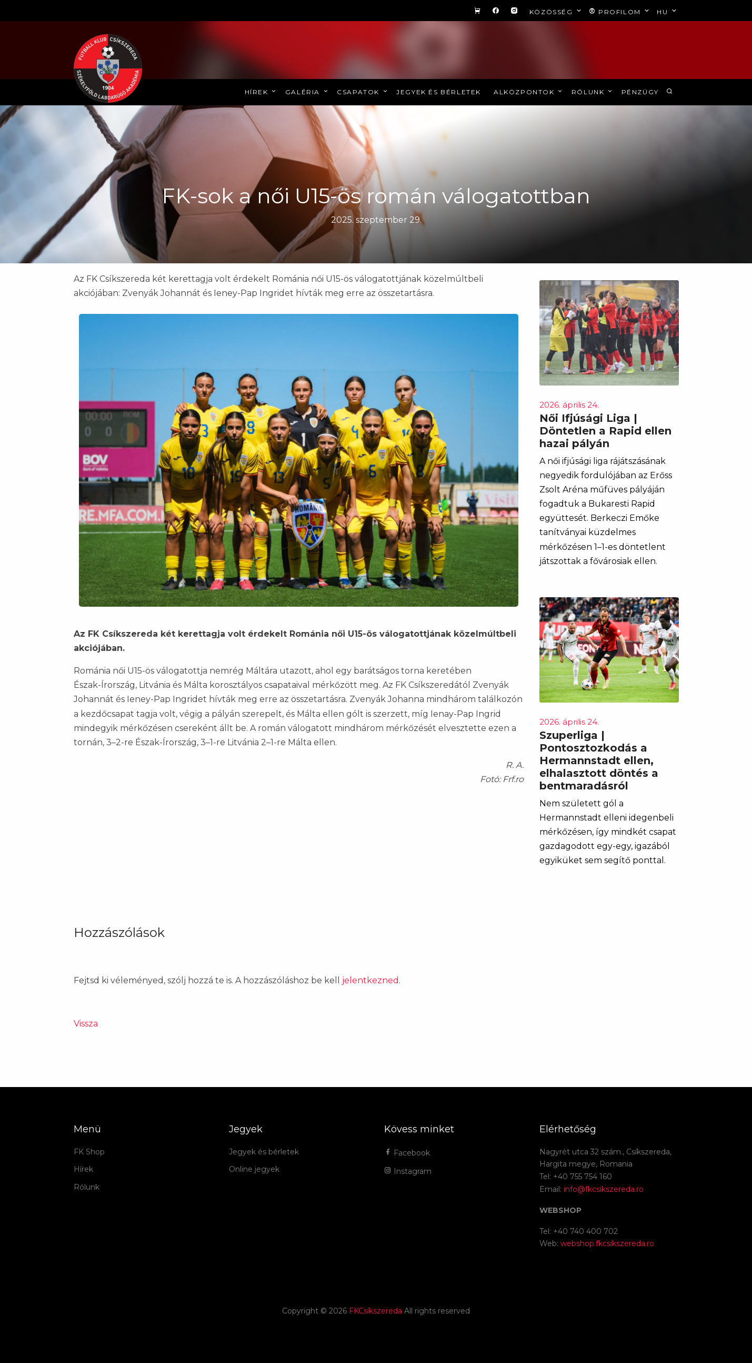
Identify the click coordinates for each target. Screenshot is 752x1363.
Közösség (556, 11)
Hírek (261, 92)
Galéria (307, 92)
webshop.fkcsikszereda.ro (607, 1243)
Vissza (86, 1024)
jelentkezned (370, 980)
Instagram (408, 1171)
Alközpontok (529, 92)
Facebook (407, 1153)
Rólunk (592, 92)
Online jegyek (254, 1169)
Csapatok (363, 92)
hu (667, 11)
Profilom (620, 11)
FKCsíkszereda (375, 1311)
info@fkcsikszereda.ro (604, 1189)
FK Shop (89, 1152)
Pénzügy (640, 92)
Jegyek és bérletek (438, 92)
